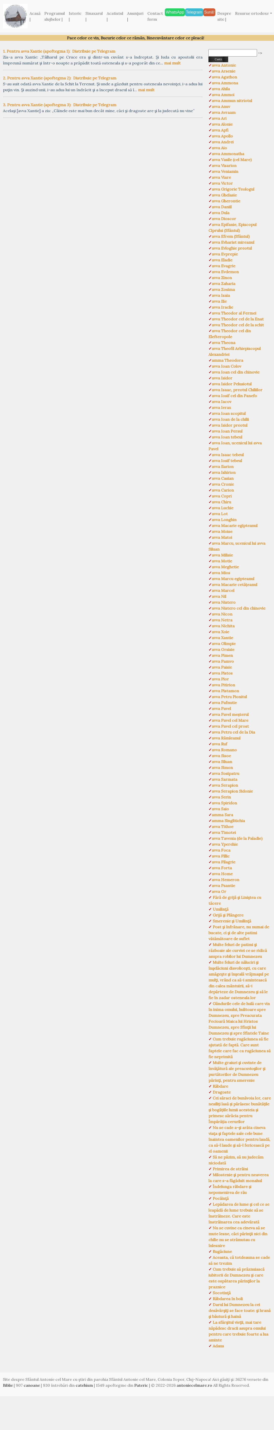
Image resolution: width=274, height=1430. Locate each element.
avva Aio (219, 147)
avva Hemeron (225, 879)
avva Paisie (222, 667)
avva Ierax (221, 407)
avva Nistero (224, 602)
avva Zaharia (223, 283)
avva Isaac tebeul (228, 454)
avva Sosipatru (225, 773)
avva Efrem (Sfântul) (231, 236)
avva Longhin (224, 519)
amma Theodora (227, 360)
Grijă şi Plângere (227, 915)
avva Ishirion (224, 472)
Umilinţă (220, 909)
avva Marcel (223, 590)
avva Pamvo (223, 661)
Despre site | (224, 16)
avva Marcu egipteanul (233, 578)
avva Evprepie (225, 254)
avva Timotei (224, 832)
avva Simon (222, 767)
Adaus (218, 1345)
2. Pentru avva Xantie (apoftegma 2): (37, 77)
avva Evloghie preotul (232, 248)
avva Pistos (222, 673)
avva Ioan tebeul (227, 437)
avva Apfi (220, 130)
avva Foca (221, 850)
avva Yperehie (225, 844)
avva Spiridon (224, 802)
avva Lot (220, 513)
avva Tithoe (222, 826)
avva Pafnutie (224, 702)
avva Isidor (222, 378)
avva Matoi (222, 537)
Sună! (209, 12)
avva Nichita (223, 625)
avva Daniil (222, 206)
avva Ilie (219, 301)
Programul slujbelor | (54, 16)
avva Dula (220, 212)
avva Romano (224, 749)
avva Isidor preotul (229, 425)
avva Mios (221, 572)
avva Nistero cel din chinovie (238, 608)
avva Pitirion (223, 684)
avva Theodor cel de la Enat (238, 318)
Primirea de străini (230, 1168)
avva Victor (222, 183)
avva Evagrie (223, 265)
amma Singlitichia (228, 820)
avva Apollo (222, 136)
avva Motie (222, 560)
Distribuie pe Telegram (93, 51)
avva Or (219, 891)
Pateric (141, 1385)
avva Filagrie (223, 861)
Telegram (194, 12)
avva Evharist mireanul (233, 242)
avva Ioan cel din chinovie (235, 372)
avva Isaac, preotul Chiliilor (237, 389)
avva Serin (221, 797)
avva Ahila (221, 88)
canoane (32, 1385)
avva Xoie (220, 631)
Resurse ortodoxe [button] (252, 13)
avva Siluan (222, 761)
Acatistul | (115, 16)
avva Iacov (221, 401)
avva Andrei (223, 141)
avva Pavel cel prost (230, 726)
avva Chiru (221, 501)
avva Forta (222, 867)
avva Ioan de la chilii (230, 419)
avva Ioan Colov (226, 366)
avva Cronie (223, 484)
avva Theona (223, 342)
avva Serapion (225, 785)
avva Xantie (222, 637)
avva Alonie (222, 124)
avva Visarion (224, 165)
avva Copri (222, 496)
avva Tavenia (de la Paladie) (237, 838)
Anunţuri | (135, 16)
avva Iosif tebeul (227, 460)
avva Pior (220, 679)
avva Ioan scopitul (229, 413)
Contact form (155, 16)
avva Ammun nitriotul (232, 100)
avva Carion (223, 490)
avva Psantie (223, 885)
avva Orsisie (223, 649)
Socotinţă (221, 1292)
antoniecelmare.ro (194, 1385)
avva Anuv (221, 106)
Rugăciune (222, 1251)
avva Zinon (222, 277)
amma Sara (222, 814)
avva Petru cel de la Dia (233, 732)
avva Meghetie (225, 566)
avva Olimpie (224, 643)
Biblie (8, 1385)
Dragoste (221, 1092)
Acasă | (35, 16)
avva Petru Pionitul (229, 696)
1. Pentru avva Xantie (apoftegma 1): (36, 51)
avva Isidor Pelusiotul (232, 383)
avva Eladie (222, 259)
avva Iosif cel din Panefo (234, 395)
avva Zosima (223, 289)
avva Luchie (222, 507)
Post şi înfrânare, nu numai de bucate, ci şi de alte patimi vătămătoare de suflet (238, 932)
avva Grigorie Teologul (233, 189)
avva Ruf (219, 743)
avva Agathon (224, 77)
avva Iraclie (222, 307)
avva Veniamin (225, 171)
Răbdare (220, 1086)
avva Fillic (221, 856)
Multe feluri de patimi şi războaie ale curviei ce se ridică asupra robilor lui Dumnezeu (237, 950)
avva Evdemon (225, 271)
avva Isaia (221, 295)
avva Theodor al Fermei (234, 313)
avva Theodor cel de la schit (238, 324)
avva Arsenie (223, 71)
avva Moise (222, 531)
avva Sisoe (221, 755)
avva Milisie (222, 555)
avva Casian (223, 478)
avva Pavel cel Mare (230, 720)
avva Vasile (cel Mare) (232, 159)
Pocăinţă (220, 1198)
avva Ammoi (223, 94)
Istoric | (75, 16)
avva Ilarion (223, 466)
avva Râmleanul (226, 738)
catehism (84, 1385)
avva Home (222, 873)
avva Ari (219, 118)
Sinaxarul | (94, 16)
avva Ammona (225, 82)
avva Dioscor (224, 218)
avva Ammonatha (228, 153)
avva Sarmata (224, 779)
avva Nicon (222, 614)
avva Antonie (224, 65)
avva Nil (219, 596)
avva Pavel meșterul (230, 714)
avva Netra (222, 619)
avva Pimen (222, 655)
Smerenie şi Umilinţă (231, 920)
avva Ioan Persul (227, 431)
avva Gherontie (226, 200)
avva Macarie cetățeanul (234, 584)
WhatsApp (175, 12)
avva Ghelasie (224, 195)
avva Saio (220, 808)
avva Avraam (224, 112)
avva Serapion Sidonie (232, 791)
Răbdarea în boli (227, 1298)
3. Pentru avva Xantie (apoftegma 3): (37, 104)
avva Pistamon (225, 690)
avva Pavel (221, 708)
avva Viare (221, 177)
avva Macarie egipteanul (234, 525)
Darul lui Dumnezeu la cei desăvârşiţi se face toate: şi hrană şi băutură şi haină (239, 1310)
